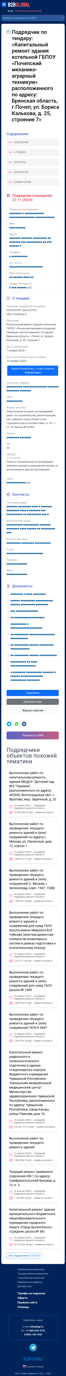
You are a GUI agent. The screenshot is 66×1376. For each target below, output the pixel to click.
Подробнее (32, 692)
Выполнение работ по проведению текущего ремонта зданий (26, 1142)
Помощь (23, 1307)
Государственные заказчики (33, 1273)
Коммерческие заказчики (31, 1269)
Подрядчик (21, 142)
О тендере (20, 152)
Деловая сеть (25, 1286)
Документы (21, 172)
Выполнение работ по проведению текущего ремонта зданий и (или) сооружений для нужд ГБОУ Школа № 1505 (30, 981)
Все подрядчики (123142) (24, 1255)
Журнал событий (32, 710)
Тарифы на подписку (31, 1293)
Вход (10, 11)
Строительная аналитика (31, 1278)
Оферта (23, 1297)
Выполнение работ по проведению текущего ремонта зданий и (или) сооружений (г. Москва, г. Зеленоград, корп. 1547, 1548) (32, 879)
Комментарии (22, 182)
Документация (33, 701)
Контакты (20, 162)
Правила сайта (27, 1302)
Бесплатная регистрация (28, 11)
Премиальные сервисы (30, 1282)
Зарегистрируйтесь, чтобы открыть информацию (33, 370)
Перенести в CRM (32, 735)
